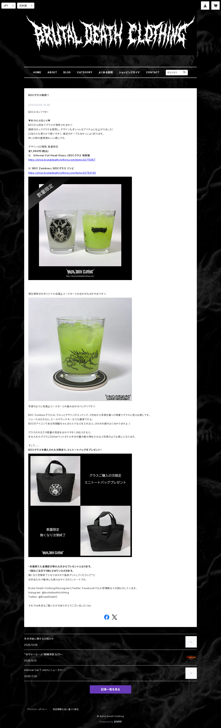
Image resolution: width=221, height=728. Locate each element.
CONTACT (153, 72)
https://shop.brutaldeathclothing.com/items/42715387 (61, 159)
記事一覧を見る (110, 689)
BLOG (67, 72)
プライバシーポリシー (37, 709)
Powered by (110, 721)
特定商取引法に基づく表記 (66, 709)
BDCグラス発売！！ (38, 95)
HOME (37, 72)
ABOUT (52, 72)
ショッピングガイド (129, 72)
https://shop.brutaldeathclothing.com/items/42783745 (62, 172)
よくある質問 (106, 72)
